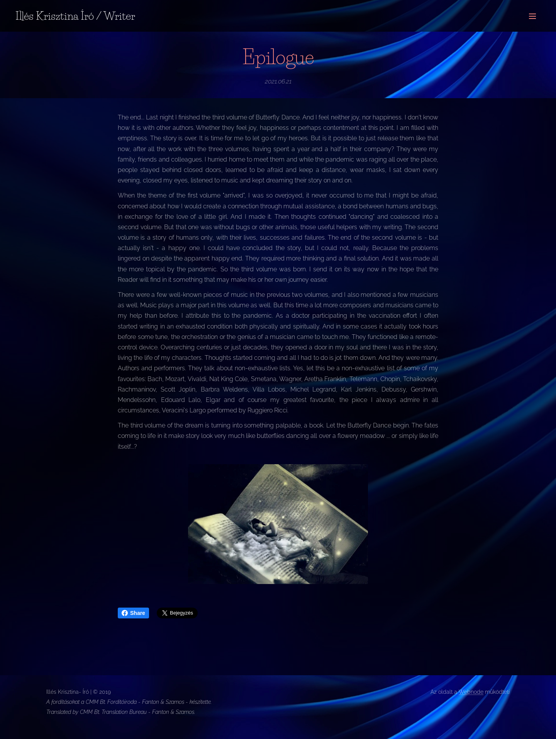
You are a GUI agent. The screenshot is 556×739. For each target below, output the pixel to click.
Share (133, 613)
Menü (532, 16)
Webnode (471, 692)
